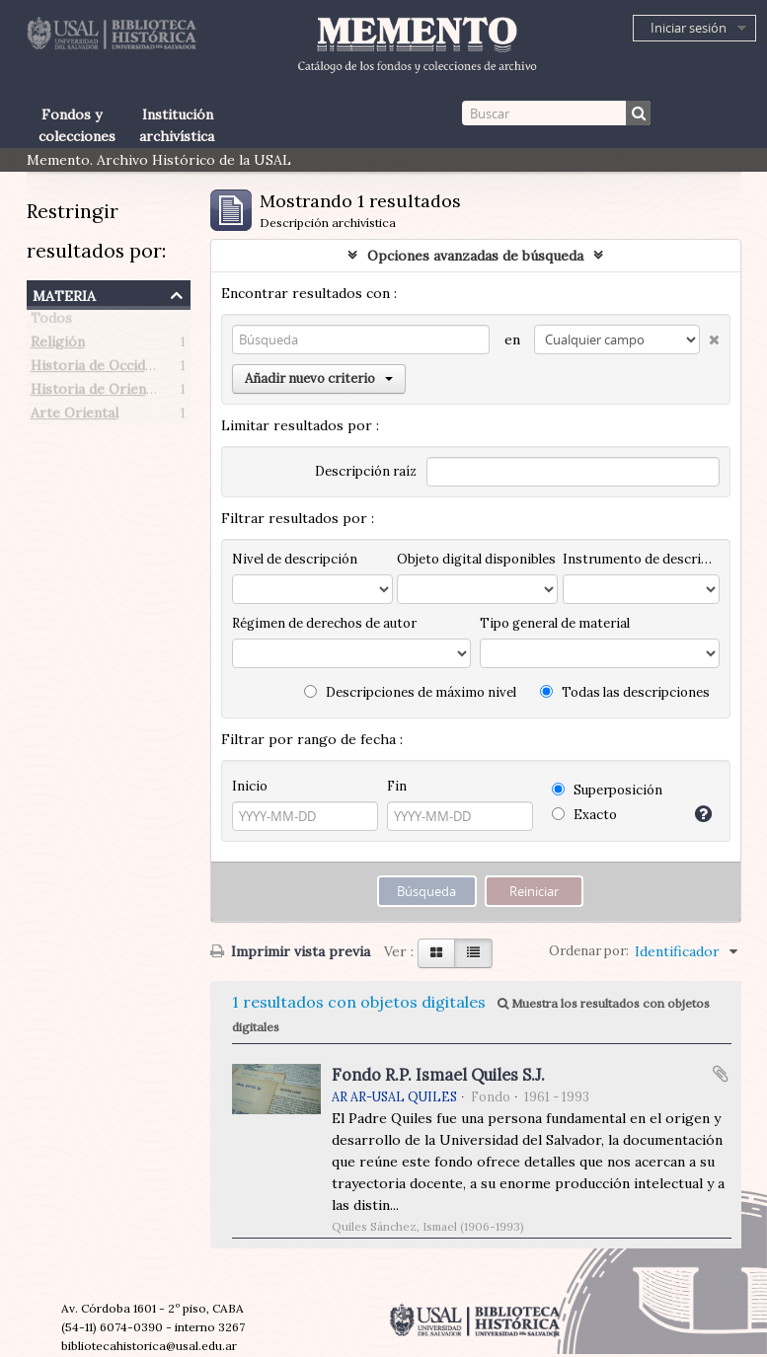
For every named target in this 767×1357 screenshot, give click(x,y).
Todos (51, 322)
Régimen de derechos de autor (324, 623)
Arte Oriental (74, 416)
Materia (64, 293)
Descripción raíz (366, 471)
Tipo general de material (555, 623)
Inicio (250, 786)
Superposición (607, 790)
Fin (397, 786)
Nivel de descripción (294, 559)
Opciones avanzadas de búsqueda (475, 255)
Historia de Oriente (95, 393)
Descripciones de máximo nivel (410, 692)
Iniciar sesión (689, 28)
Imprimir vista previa (290, 951)
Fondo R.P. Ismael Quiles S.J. (438, 1075)
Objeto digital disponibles (476, 559)
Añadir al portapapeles (720, 1074)
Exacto (584, 814)
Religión (58, 345)
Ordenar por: (589, 950)
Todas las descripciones (625, 692)
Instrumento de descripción (641, 559)
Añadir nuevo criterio (319, 378)
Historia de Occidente (103, 369)
